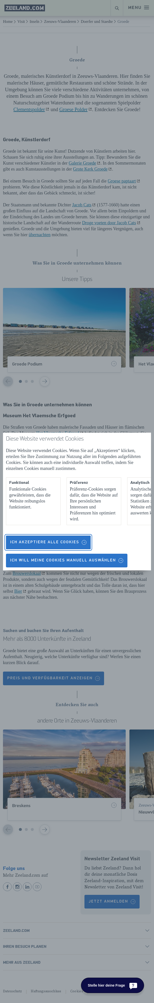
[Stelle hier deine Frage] (112, 985)
